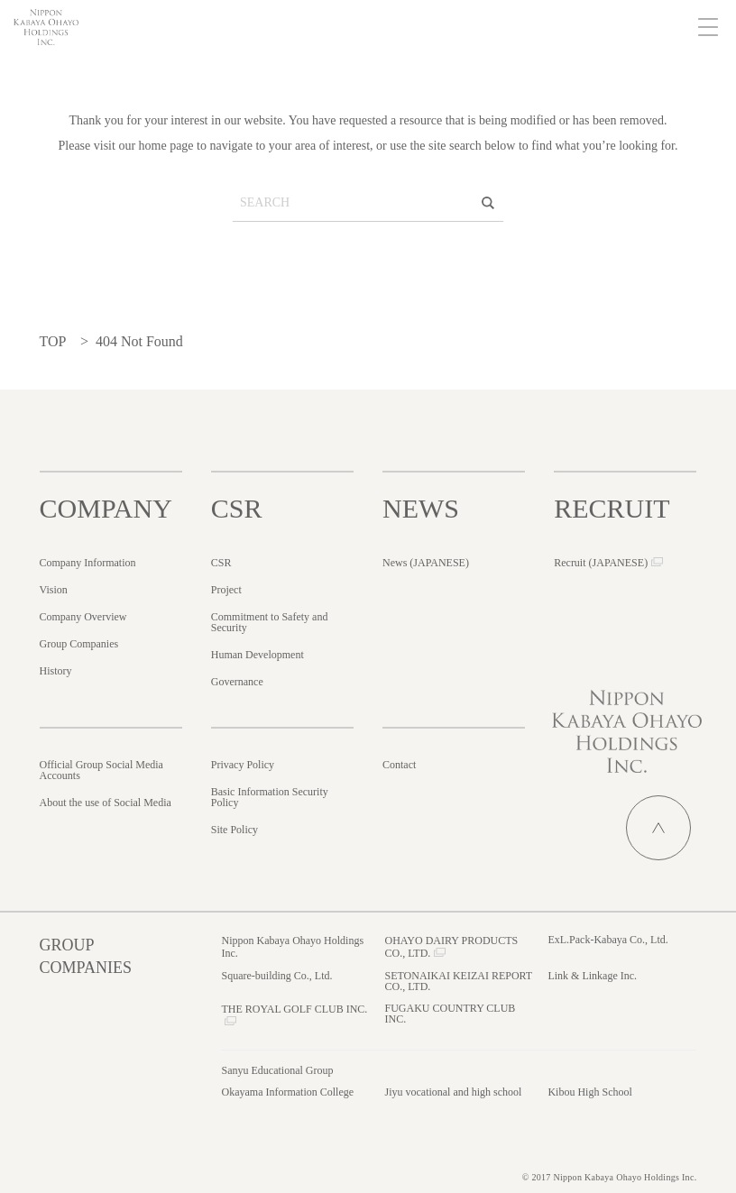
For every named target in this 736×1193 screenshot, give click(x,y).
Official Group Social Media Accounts (101, 770)
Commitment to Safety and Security (269, 622)
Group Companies (79, 644)
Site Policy (234, 829)
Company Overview (83, 616)
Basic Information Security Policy (269, 797)
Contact (399, 764)
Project (226, 589)
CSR (221, 562)
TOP (53, 341)
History (56, 671)
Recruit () (601, 562)
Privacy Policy (242, 764)
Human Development (257, 654)
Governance (237, 681)
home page (166, 145)
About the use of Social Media (105, 802)
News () (425, 562)
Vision (54, 589)
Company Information (88, 562)
